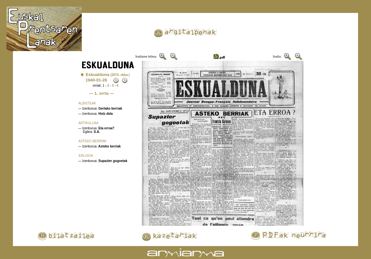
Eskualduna (108, 74)
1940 (90, 80)
